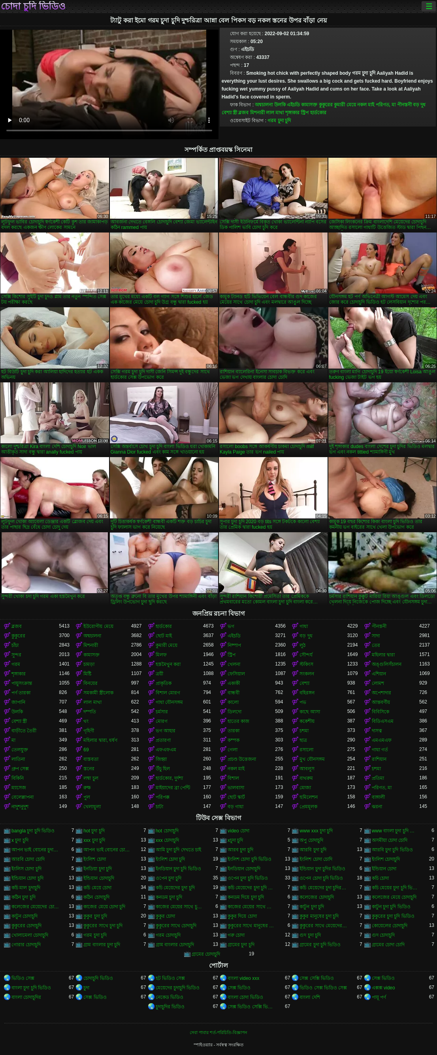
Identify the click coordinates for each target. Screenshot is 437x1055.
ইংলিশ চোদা (94, 859)
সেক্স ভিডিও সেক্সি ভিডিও (251, 1007)
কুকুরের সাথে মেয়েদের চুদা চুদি (323, 925)
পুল (86, 797)
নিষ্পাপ (234, 645)
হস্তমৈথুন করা (168, 664)
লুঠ (302, 645)
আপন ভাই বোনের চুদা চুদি (35, 850)
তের (376, 645)
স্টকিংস (306, 664)
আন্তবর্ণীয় (381, 702)
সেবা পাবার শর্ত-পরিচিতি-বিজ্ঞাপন (218, 1032)
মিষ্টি (87, 674)
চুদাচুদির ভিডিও (170, 1007)
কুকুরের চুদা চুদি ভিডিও (393, 916)
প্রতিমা (378, 778)
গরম (15, 664)
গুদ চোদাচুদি (383, 935)
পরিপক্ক (163, 797)
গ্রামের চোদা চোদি (388, 944)
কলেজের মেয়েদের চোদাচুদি (35, 906)
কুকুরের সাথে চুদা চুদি (102, 925)
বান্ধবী (233, 693)
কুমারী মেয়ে (345, 105)
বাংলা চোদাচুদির (26, 997)
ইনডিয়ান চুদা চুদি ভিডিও (178, 869)
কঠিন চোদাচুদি (96, 897)
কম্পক (233, 740)
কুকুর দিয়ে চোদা (242, 916)
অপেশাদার (381, 693)
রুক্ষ (87, 787)
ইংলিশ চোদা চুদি (170, 859)
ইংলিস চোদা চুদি (26, 869)
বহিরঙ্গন (307, 693)
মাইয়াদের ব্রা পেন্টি (173, 787)
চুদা (86, 988)
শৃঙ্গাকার (292, 112)
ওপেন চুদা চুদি (169, 878)
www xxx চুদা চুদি (316, 831)
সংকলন (306, 674)
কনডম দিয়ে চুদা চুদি (246, 897)
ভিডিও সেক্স (22, 978)
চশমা (304, 731)
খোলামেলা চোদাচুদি (29, 935)
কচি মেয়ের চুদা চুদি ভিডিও (395, 888)
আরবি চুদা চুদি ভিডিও (392, 850)
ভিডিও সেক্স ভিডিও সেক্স (323, 988)
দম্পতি (89, 712)
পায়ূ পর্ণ (379, 997)
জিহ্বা (161, 759)
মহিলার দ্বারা (383, 655)
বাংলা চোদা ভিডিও (245, 997)
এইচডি (293, 105)
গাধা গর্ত (380, 749)
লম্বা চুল (90, 778)
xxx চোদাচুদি (167, 840)
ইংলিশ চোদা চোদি (315, 859)
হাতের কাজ (238, 721)
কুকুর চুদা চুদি (95, 916)
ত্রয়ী (159, 674)
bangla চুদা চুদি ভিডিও (33, 831)
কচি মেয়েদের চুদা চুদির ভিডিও (323, 888)
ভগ (231, 626)
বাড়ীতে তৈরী (23, 731)
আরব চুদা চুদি (240, 850)
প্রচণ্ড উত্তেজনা (242, 759)
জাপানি (18, 702)
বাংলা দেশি (309, 997)
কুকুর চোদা (165, 916)
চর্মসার (162, 712)
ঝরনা (377, 806)
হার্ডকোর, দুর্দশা (169, 778)
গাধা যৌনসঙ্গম (169, 702)
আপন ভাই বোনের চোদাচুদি (107, 850)
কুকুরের (326, 105)
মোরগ (162, 721)
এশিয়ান (379, 674)
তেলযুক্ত (19, 749)
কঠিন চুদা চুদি (23, 897)
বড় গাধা (235, 806)
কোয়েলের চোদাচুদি (389, 925)
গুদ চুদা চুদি (310, 935)
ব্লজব (243, 112)
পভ (302, 702)
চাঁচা (15, 645)
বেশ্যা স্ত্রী (229, 112)
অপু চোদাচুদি (311, 840)
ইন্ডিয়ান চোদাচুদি (98, 878)
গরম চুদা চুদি (279, 120)
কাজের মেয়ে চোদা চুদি (104, 906)
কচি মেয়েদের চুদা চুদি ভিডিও (251, 888)
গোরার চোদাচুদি (26, 944)
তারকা (233, 731)
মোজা (305, 787)
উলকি (280, 105)
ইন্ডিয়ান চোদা (384, 869)
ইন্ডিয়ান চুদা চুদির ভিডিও (322, 869)
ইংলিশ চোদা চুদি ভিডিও (249, 859)
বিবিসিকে (380, 712)
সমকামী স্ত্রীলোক (98, 693)
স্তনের (88, 768)
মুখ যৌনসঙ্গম (311, 759)
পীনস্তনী (404, 105)
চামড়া (88, 664)
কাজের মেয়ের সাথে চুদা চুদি (179, 906)
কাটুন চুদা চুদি (311, 906)
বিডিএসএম (383, 721)
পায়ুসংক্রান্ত (21, 683)
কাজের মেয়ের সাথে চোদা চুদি (251, 906)
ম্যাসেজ (18, 787)
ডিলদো (234, 712)
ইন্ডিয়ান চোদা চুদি (27, 878)
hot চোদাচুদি (167, 831)
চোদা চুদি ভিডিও (33, 6)
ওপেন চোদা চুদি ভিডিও (321, 878)
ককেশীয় (307, 721)
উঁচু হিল (163, 768)
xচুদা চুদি (235, 840)
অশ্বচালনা (264, 105)
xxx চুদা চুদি (94, 840)
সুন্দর (16, 655)
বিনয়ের (90, 683)
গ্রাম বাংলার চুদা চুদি (101, 944)
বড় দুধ (419, 105)
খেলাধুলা (92, 806)
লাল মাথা (275, 112)
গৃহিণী (88, 731)
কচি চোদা (380, 878)
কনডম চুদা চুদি (169, 897)
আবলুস (307, 768)
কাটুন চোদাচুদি (24, 916)
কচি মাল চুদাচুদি (25, 888)
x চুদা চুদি (19, 840)
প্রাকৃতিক (163, 683)
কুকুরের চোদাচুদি (26, 925)
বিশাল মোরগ (168, 693)
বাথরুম (306, 778)
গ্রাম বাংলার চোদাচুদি (175, 944)
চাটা (159, 806)
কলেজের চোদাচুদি (316, 897)
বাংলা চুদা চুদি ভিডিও (31, 988)
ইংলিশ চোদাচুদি (386, 859)
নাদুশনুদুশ (19, 806)
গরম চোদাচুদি (168, 935)
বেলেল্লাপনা (22, 797)
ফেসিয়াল (236, 674)
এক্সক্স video (383, 988)
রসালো (306, 749)
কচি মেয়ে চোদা (97, 888)
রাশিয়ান (379, 759)
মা (13, 740)
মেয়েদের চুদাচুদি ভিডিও (178, 988)
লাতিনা (18, 759)
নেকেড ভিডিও (169, 997)
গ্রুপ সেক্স (20, 768)
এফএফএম (166, 749)
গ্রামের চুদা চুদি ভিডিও (320, 944)
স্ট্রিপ (305, 112)
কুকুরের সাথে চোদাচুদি (176, 925)
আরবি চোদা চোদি (28, 859)
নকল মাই (365, 105)
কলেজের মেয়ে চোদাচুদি (394, 897)
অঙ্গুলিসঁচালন (386, 664)
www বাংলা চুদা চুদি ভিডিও (395, 831)
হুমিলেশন (308, 797)
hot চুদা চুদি (93, 831)
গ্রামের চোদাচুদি (206, 954)
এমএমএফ (382, 740)
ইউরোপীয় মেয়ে (98, 626)
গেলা (232, 749)
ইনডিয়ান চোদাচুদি (244, 869)
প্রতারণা (163, 740)
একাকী (234, 683)
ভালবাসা (236, 787)
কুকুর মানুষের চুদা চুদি (319, 916)
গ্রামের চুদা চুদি (241, 944)
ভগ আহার (165, 731)
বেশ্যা (304, 683)
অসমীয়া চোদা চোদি (390, 840)
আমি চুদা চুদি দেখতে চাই (178, 850)
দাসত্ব (377, 731)
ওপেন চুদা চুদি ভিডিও (248, 878)
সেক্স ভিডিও (383, 978)
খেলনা (234, 664)
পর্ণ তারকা (20, 693)
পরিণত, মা (386, 105)
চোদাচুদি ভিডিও (98, 978)
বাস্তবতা (90, 759)
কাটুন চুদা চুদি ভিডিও (391, 906)
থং (86, 721)
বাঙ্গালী (378, 797)
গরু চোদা (236, 935)
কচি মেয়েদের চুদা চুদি (175, 888)
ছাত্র (303, 740)
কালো (233, 702)
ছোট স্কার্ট (236, 797)
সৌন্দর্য (306, 655)
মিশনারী (257, 112)
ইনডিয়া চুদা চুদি (97, 869)
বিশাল (233, 778)
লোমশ (378, 683)
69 (86, 749)
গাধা (303, 626)
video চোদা (238, 831)
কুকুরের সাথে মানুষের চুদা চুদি (251, 925)
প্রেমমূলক (308, 806)
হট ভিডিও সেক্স (170, 978)
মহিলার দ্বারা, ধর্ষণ (100, 740)
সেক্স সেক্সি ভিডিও (316, 978)
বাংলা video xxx (243, 978)
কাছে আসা (309, 712)
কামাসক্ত (309, 105)
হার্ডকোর (318, 112)
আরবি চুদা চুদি (312, 850)
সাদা (376, 636)
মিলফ (161, 655)
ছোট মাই (164, 636)
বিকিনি (17, 778)
